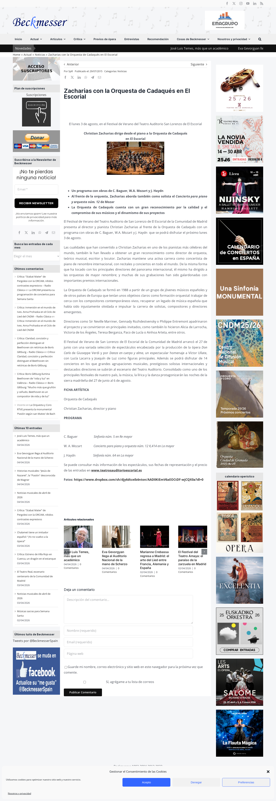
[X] (26, 232)
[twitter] (234, 3)
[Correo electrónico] (53, 232)
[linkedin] (254, 3)
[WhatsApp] (40, 232)
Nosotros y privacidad (19, 793)
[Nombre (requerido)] (128, 630)
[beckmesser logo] (40, 14)
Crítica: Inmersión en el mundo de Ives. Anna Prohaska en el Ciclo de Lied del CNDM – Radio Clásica (36, 312)
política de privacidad (30, 217)
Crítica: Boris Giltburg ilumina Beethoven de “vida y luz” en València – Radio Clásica (33, 378)
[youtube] (247, 3)
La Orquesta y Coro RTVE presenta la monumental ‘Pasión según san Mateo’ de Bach (36, 409)
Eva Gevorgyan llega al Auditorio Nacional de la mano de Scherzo (114, 558)
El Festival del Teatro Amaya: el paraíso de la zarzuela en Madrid (192, 558)
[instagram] (240, 3)
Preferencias (246, 782)
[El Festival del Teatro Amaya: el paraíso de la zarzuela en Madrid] (192, 528)
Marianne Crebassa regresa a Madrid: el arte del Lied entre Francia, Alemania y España (154, 560)
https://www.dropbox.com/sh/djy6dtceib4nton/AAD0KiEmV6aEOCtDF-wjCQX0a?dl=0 (138, 479)
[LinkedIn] (33, 232)
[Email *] (36, 189)
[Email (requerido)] (128, 642)
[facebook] (227, 3)
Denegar (196, 782)
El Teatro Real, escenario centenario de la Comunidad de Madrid (35, 576)
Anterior (73, 64)
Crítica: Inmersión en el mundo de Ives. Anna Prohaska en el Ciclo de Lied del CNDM (36, 325)
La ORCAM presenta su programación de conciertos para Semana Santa (36, 294)
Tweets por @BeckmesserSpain (35, 641)
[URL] (128, 653)
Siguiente (197, 64)
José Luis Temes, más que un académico (209, 48)
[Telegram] (46, 232)
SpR (70, 71)
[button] (268, 772)
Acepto (146, 782)
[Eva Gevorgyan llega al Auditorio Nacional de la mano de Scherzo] (116, 528)
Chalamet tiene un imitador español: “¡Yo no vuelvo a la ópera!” (32, 537)
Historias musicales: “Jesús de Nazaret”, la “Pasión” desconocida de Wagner (36, 475)
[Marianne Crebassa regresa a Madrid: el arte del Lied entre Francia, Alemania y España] (154, 528)
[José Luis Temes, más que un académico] (78, 528)
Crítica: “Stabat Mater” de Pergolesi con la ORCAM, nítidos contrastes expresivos (35, 515)
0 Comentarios (72, 566)
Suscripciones (36, 95)
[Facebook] (19, 232)
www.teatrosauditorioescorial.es (116, 470)
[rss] (261, 3)
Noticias (122, 71)
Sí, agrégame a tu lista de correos (109, 682)
